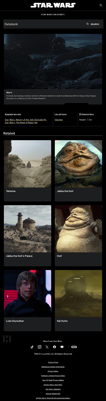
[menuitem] (4, 5)
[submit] (101, 5)
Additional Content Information (53, 367)
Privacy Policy (53, 371)
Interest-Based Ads (53, 394)
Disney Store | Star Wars (53, 385)
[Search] (53, 24)
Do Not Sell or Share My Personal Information (53, 398)
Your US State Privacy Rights (53, 380)
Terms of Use (53, 362)
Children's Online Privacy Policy (53, 376)
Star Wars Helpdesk (53, 389)
